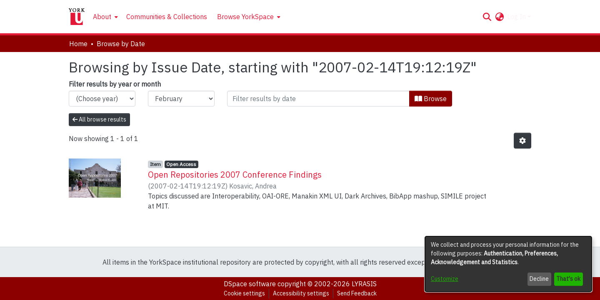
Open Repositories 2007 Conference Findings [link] (235, 174)
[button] (487, 17)
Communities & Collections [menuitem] (166, 16)
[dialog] (508, 264)
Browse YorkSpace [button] (245, 16)
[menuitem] (104, 16)
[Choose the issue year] (102, 99)
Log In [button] (517, 16)
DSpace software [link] (250, 284)
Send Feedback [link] (357, 293)
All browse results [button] (99, 119)
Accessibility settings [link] (301, 293)
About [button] (102, 16)
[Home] (77, 16)
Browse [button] (431, 98)
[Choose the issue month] (181, 99)
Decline (539, 279)
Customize (444, 279)
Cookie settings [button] (244, 293)
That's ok (568, 279)
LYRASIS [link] (364, 284)
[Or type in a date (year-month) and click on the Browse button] (318, 99)
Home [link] (78, 44)
